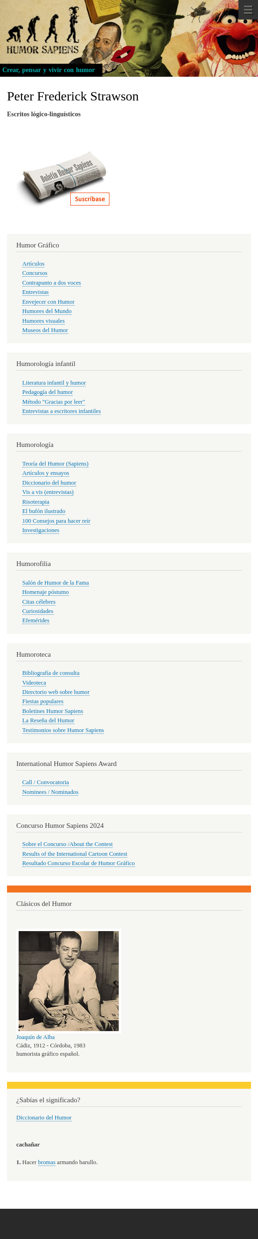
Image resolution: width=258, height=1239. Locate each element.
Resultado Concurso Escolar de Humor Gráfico (78, 863)
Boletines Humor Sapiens (52, 711)
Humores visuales (43, 321)
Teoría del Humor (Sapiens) (55, 463)
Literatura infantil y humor (54, 383)
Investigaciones (41, 530)
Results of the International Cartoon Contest (74, 854)
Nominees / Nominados (50, 792)
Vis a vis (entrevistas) (48, 492)
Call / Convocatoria (45, 782)
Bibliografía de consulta (51, 673)
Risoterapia (35, 502)
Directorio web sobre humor (55, 692)
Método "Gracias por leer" (53, 402)
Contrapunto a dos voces (51, 283)
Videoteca (34, 682)
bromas (47, 1162)
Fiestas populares (42, 701)
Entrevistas (35, 292)
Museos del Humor (45, 330)
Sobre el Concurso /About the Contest (67, 844)
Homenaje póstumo (45, 592)
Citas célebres (38, 602)
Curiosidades (38, 611)
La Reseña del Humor (48, 720)
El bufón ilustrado (43, 511)
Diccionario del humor (49, 483)
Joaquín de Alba (35, 1037)
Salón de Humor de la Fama (55, 583)
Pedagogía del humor (47, 392)
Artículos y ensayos (45, 473)
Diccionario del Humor (44, 1117)
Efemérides (35, 620)
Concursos (35, 273)
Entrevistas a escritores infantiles (61, 411)
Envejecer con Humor (48, 302)
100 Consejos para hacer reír (56, 521)
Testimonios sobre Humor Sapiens (63, 730)
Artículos (33, 263)
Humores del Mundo (47, 311)
